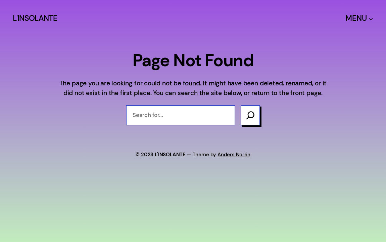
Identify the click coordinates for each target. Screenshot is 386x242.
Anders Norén (234, 154)
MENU (356, 18)
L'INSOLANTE (35, 18)
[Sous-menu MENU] (371, 18)
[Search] (250, 115)
